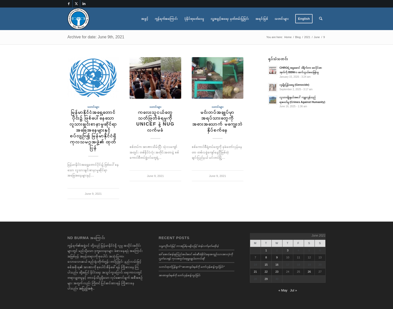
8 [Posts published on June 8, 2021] (266, 257)
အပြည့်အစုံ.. (86, 288)
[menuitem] (144, 19)
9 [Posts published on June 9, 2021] (277, 257)
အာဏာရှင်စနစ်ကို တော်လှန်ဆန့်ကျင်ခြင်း (179, 275)
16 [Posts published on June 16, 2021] (276, 264)
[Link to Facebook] (68, 4)
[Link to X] (76, 4)
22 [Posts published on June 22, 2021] (266, 271)
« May (282, 290)
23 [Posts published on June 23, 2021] (276, 271)
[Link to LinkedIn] (84, 4)
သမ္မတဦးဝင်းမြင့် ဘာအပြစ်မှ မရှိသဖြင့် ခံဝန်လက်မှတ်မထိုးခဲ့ (189, 245)
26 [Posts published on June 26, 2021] (309, 271)
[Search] (321, 19)
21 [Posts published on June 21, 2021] (255, 271)
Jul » (293, 290)
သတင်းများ (93, 106)
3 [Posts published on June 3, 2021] (287, 250)
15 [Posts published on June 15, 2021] (266, 264)
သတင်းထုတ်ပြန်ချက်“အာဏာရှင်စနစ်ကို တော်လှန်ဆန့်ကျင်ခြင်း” (192, 266)
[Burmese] (78, 19)
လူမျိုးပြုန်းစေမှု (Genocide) (294, 84)
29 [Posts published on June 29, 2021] (266, 278)
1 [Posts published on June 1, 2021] (266, 250)
